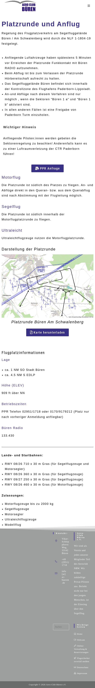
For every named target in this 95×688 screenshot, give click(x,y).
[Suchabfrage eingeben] (61, 627)
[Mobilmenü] (89, 5)
